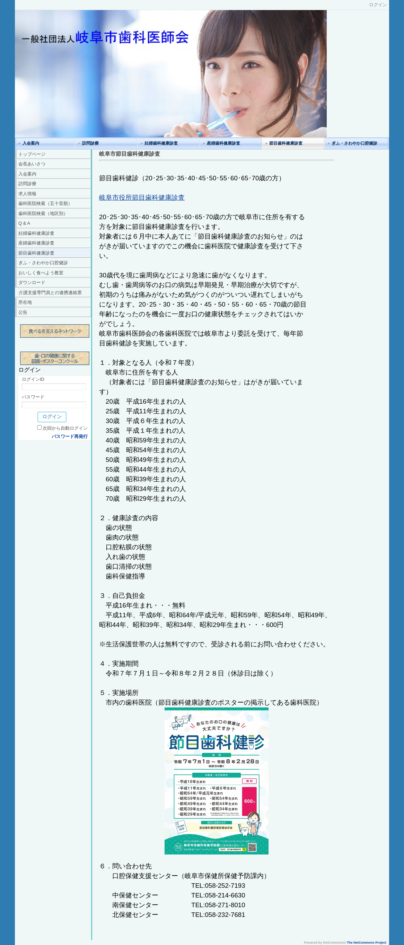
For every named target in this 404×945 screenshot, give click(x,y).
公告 (22, 312)
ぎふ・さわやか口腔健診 (354, 143)
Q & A (24, 223)
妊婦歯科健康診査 (161, 143)
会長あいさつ (31, 163)
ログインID (33, 379)
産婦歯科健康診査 (223, 143)
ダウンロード (31, 282)
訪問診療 (90, 143)
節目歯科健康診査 (285, 143)
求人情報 (27, 193)
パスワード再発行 (70, 436)
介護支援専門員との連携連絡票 (50, 292)
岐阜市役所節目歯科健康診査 (142, 197)
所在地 (25, 302)
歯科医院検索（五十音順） (45, 203)
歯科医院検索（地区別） (43, 213)
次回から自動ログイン (65, 428)
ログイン (378, 4)
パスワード (33, 397)
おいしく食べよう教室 (40, 272)
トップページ (31, 154)
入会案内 (31, 143)
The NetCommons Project (366, 942)
